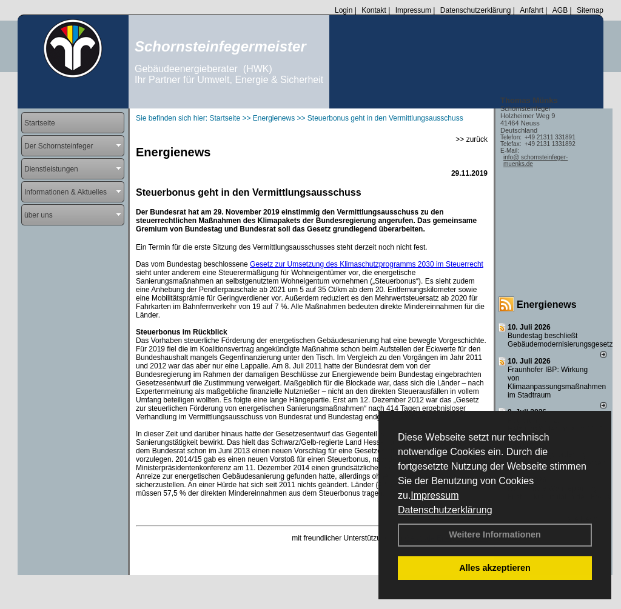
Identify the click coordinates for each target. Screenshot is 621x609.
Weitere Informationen (495, 534)
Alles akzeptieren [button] (495, 568)
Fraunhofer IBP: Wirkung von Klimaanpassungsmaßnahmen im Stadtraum (557, 382)
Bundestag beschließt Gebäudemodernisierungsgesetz (560, 339)
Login (343, 10)
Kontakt (373, 10)
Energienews (547, 304)
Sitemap (590, 10)
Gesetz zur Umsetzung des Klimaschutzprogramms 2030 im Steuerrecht (366, 264)
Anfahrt (531, 10)
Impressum (434, 495)
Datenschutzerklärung (445, 510)
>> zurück (471, 139)
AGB (560, 10)
